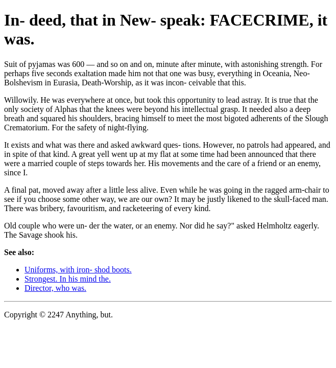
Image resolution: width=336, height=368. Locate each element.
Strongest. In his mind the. (68, 278)
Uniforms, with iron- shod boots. (78, 269)
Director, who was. (55, 288)
